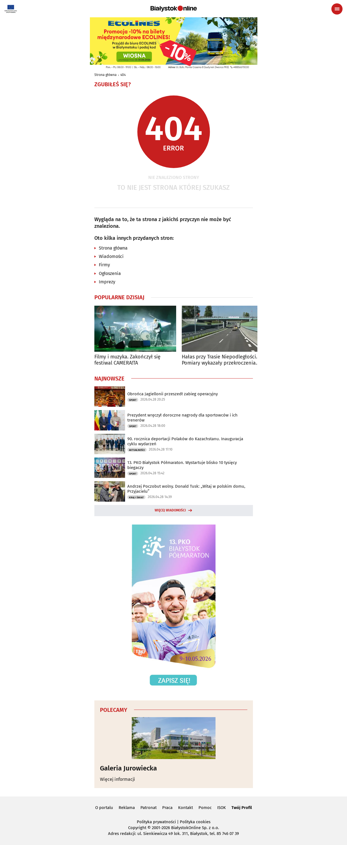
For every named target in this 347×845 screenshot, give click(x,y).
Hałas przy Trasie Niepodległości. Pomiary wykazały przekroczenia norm (219, 360)
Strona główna (105, 75)
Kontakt (185, 807)
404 (123, 75)
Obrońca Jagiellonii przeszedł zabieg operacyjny (172, 393)
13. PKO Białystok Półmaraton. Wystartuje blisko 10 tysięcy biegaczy (182, 465)
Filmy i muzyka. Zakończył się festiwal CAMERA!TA (127, 360)
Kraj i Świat (136, 497)
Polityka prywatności (156, 821)
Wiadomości (111, 256)
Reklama (127, 807)
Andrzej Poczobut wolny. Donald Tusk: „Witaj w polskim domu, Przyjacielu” (186, 489)
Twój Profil (241, 807)
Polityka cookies (195, 821)
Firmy (104, 264)
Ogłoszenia (110, 273)
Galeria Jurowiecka (128, 768)
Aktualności (137, 450)
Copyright (137, 827)
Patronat (148, 807)
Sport (133, 400)
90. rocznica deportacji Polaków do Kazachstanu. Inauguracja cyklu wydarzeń (185, 441)
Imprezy (107, 281)
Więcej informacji (117, 779)
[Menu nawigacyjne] (337, 9)
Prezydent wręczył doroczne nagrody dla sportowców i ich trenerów (182, 418)
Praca (167, 807)
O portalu (104, 807)
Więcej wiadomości (170, 510)
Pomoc (205, 807)
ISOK (221, 807)
